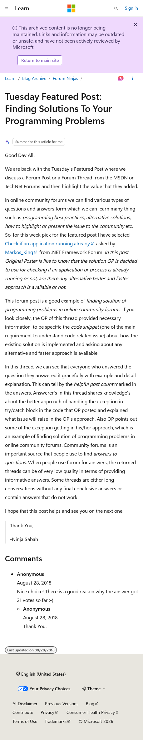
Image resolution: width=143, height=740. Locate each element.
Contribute (22, 712)
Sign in (131, 8)
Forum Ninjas (65, 78)
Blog (90, 703)
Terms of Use (24, 721)
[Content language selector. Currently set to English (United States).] (41, 674)
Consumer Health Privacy (91, 712)
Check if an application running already (47, 243)
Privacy (47, 712)
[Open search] (116, 8)
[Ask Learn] (121, 78)
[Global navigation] (6, 8)
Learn (10, 78)
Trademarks (56, 721)
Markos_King (19, 252)
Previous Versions (61, 703)
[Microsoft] (71, 8)
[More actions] (132, 78)
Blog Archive (34, 78)
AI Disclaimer (24, 703)
